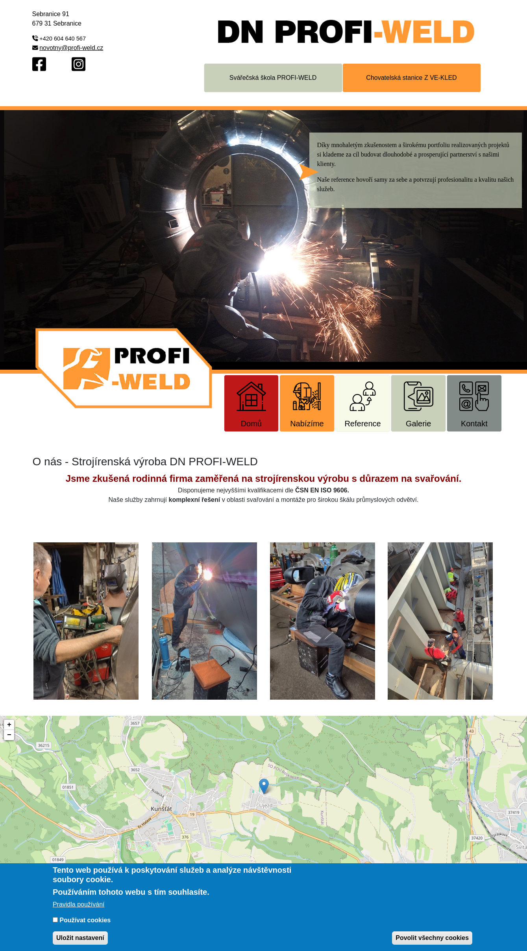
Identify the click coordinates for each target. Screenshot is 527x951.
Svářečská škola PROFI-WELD (272, 77)
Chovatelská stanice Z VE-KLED (411, 77)
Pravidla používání (79, 904)
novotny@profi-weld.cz (71, 47)
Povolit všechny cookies (432, 937)
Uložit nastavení (80, 937)
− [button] (9, 735)
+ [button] (9, 725)
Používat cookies (85, 920)
